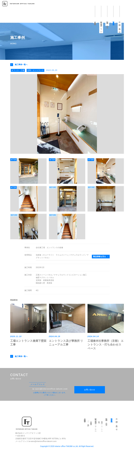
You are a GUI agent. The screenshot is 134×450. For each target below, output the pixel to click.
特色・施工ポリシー (101, 26)
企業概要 (91, 421)
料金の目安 (107, 23)
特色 (99, 420)
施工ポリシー (102, 425)
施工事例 (113, 21)
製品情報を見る (99, 256)
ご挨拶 (88, 422)
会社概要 (95, 21)
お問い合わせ (120, 26)
